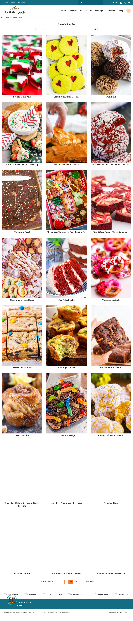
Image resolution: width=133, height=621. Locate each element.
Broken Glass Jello (33, 130)
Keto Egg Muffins (99, 534)
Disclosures (21, 3)
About (6, 3)
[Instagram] (121, 2)
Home (2, 18)
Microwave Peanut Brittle (99, 231)
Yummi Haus (14, 10)
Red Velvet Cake (100, 433)
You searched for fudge (11, 18)
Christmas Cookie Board (33, 433)
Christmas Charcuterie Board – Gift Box (100, 332)
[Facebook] (113, 2)
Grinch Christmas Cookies (100, 130)
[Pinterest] (117, 2)
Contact (12, 3)
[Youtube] (128, 2)
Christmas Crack (33, 332)
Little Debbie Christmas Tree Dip (33, 231)
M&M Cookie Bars (33, 534)
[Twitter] (124, 2)
